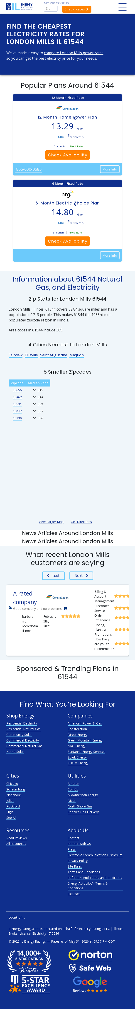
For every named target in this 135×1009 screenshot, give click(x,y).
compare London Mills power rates (73, 52)
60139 (17, 418)
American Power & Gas (85, 723)
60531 (17, 404)
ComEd (73, 789)
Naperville (13, 795)
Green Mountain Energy (85, 740)
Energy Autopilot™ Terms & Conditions (88, 885)
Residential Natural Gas (23, 729)
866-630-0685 (29, 169)
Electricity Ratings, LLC (93, 928)
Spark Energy (77, 757)
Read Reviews (16, 838)
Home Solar (15, 751)
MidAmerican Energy (83, 795)
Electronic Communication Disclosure (95, 855)
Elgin (9, 812)
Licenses (74, 894)
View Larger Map (51, 522)
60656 (17, 390)
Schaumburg (15, 789)
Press (72, 849)
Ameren (73, 783)
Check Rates (76, 9)
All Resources (16, 843)
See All (11, 817)
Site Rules (75, 866)
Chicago (12, 783)
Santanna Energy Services (86, 751)
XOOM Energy (78, 763)
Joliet (10, 800)
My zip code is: (57, 3)
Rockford (13, 806)
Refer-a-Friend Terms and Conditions (95, 877)
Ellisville (31, 355)
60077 (17, 411)
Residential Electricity (21, 723)
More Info (109, 169)
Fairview (15, 355)
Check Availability (67, 155)
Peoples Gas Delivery (83, 812)
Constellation (77, 729)
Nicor (72, 800)
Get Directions (81, 522)
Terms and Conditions (84, 872)
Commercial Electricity (22, 740)
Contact (73, 838)
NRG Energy (76, 746)
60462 (17, 397)
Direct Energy (77, 734)
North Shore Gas (80, 806)
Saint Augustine (53, 355)
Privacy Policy (78, 860)
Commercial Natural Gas (24, 746)
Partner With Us (79, 843)
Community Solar (19, 734)
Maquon (76, 355)
